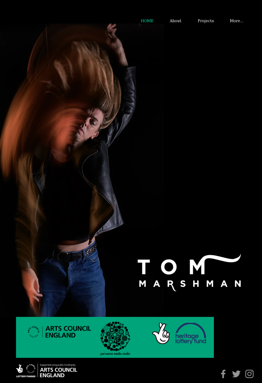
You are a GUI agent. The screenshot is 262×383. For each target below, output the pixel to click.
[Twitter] (236, 374)
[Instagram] (249, 374)
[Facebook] (223, 374)
